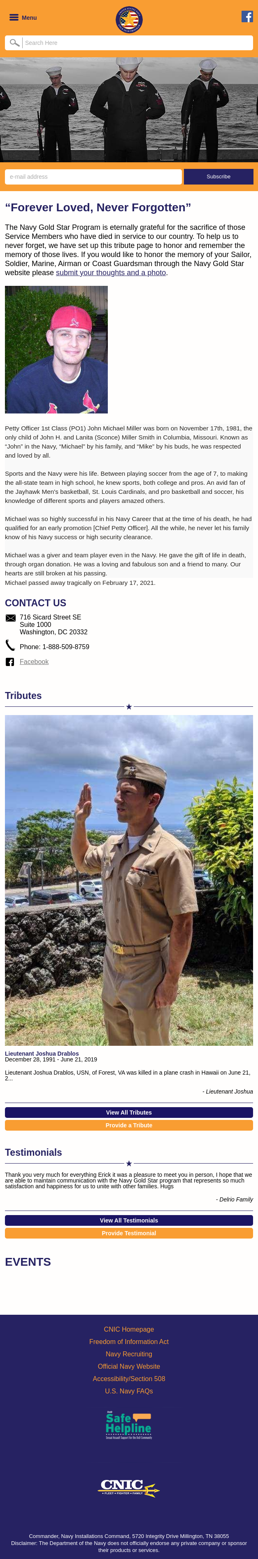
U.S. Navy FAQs (129, 1391)
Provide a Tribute (129, 1125)
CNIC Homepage (129, 1329)
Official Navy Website (129, 1366)
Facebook (34, 661)
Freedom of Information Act (129, 1341)
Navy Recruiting (129, 1354)
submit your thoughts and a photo (111, 273)
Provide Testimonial (129, 1233)
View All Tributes (129, 1112)
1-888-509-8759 (65, 646)
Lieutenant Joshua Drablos (42, 1053)
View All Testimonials (129, 1220)
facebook (247, 16)
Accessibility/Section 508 (129, 1378)
